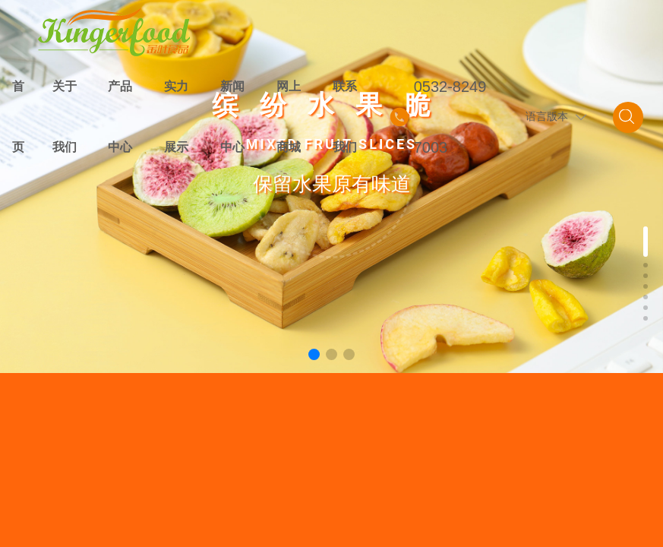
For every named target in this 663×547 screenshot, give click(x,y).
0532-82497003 (450, 117)
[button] (314, 354)
